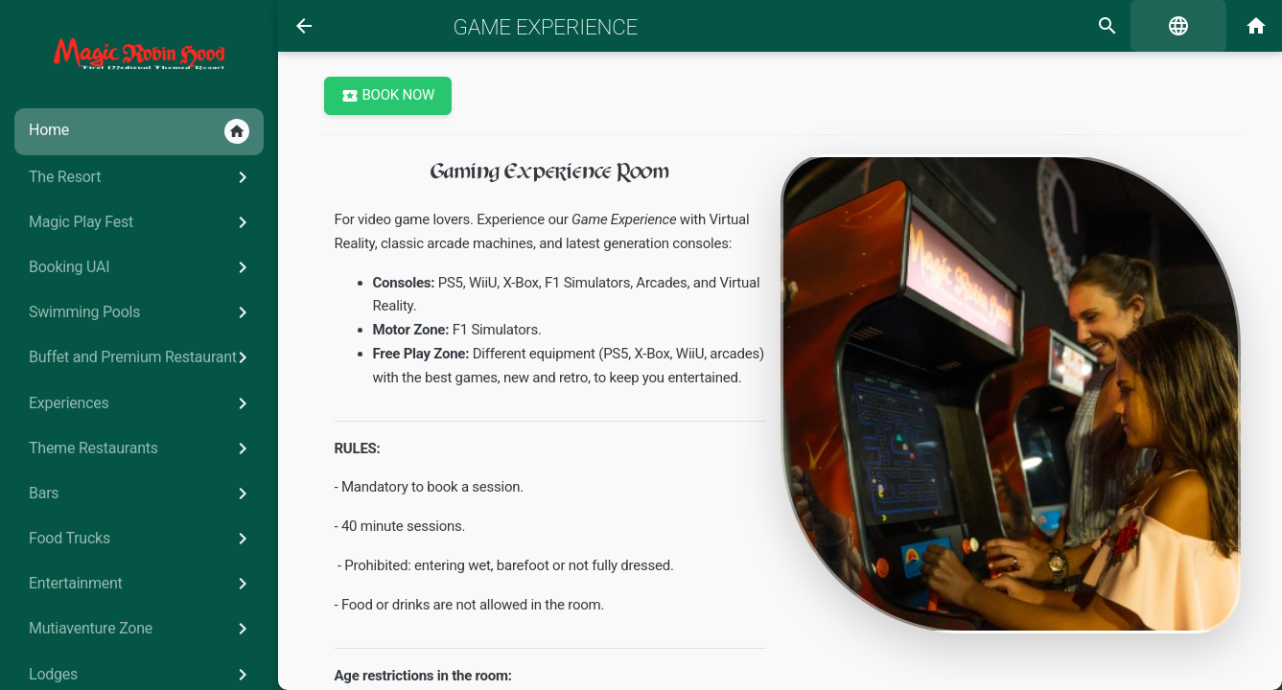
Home (139, 131)
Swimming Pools (141, 312)
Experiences (141, 403)
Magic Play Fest (141, 222)
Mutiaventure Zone (141, 628)
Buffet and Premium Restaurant (141, 357)
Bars (141, 493)
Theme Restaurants (141, 448)
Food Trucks (141, 538)
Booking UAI (141, 267)
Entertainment (141, 583)
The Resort (141, 177)
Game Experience (546, 26)
